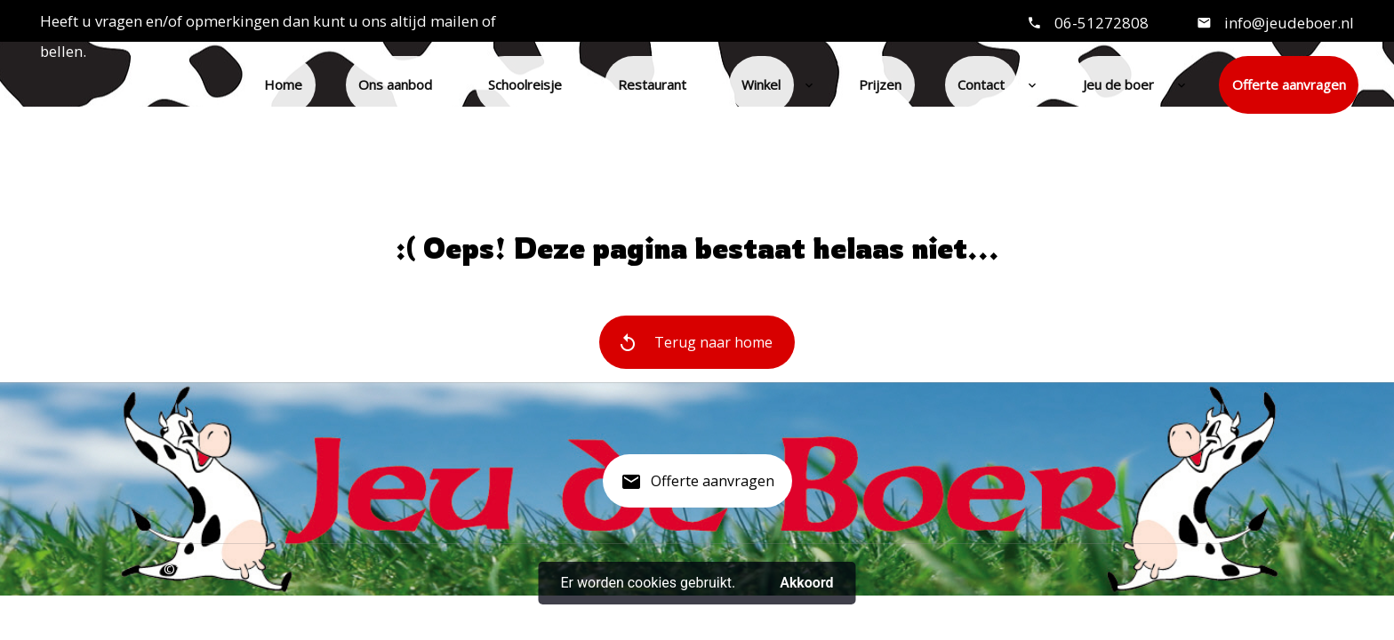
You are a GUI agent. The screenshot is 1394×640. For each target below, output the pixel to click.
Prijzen (880, 84)
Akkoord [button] (806, 582)
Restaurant (652, 84)
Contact (981, 84)
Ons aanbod (395, 84)
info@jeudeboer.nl (1287, 22)
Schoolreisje (525, 84)
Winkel (761, 84)
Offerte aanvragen (1289, 84)
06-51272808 (1101, 22)
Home (283, 84)
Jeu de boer (1118, 84)
